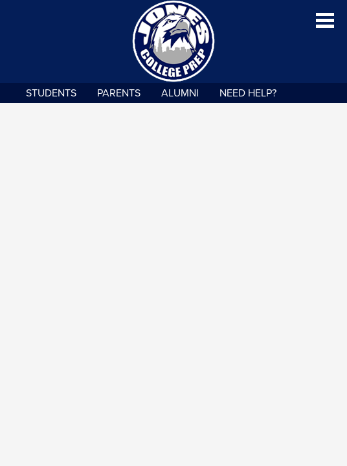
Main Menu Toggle (325, 20)
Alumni (180, 93)
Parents (118, 93)
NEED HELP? (247, 93)
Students (51, 93)
